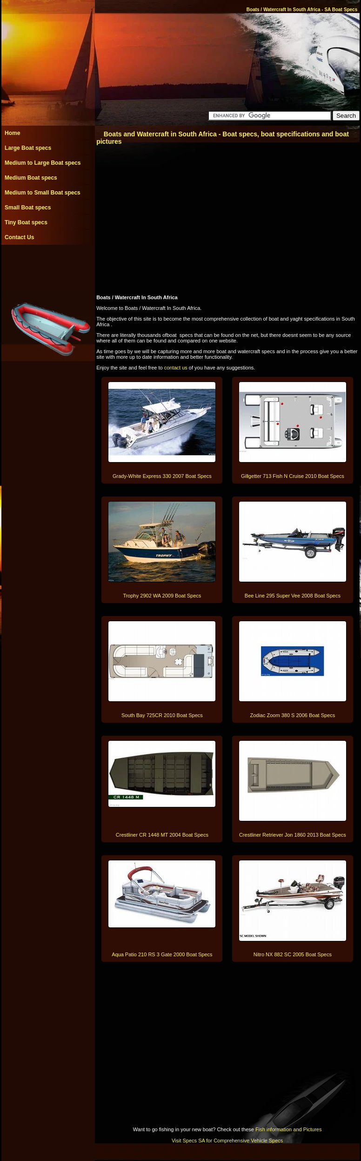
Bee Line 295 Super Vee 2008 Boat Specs (293, 595)
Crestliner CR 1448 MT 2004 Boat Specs (162, 835)
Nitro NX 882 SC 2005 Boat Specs (293, 954)
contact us (175, 367)
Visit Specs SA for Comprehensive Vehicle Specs (227, 1140)
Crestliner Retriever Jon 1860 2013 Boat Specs (292, 835)
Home (12, 133)
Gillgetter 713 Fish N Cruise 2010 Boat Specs (292, 476)
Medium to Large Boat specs (42, 163)
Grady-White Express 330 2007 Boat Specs (162, 476)
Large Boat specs (28, 148)
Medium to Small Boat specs (42, 192)
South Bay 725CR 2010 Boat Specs (162, 715)
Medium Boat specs (31, 177)
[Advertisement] (47, 266)
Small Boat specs (28, 207)
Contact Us (19, 237)
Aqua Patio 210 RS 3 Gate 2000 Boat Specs (162, 954)
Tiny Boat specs (26, 222)
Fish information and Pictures (288, 1129)
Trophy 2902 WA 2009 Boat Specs (162, 595)
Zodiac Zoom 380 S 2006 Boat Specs (292, 715)
